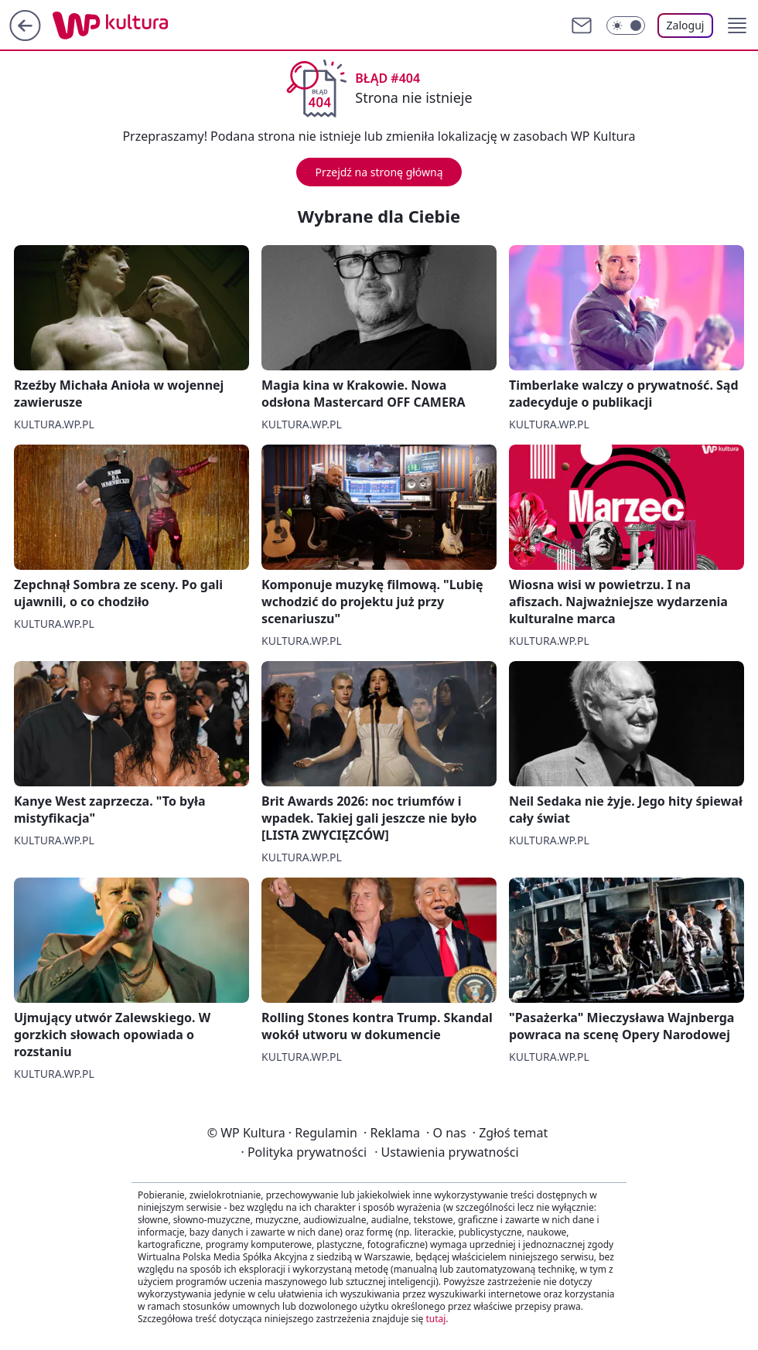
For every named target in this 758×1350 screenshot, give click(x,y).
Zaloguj (686, 25)
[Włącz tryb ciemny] (625, 25)
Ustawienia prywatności (446, 1152)
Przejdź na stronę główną (378, 172)
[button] (737, 25)
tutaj (435, 1318)
